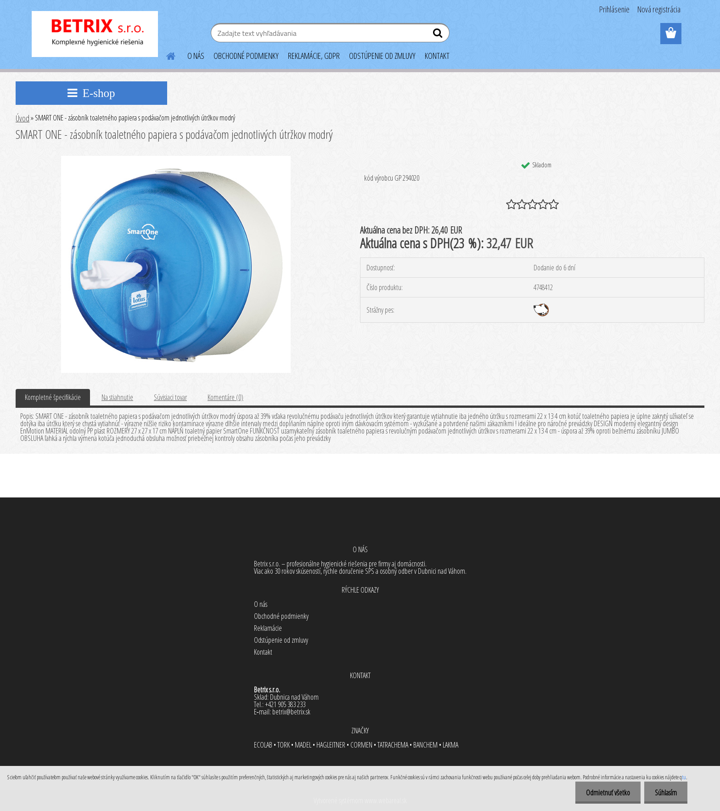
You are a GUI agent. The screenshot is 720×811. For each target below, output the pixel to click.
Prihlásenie (614, 9)
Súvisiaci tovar (170, 397)
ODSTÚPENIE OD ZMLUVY (382, 55)
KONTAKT (437, 55)
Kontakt (263, 652)
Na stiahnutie (117, 397)
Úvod (22, 118)
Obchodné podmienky (281, 616)
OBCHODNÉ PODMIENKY (246, 55)
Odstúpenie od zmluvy (281, 640)
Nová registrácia (659, 9)
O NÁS (195, 55)
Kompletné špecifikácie (53, 397)
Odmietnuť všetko (605, 793)
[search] (438, 35)
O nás (260, 604)
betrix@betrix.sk (291, 712)
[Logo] (95, 34)
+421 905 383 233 (285, 704)
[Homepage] (165, 54)
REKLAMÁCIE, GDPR (314, 55)
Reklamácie (268, 628)
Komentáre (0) (225, 397)
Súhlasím (665, 793)
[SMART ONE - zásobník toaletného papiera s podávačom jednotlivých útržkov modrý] (176, 159)
